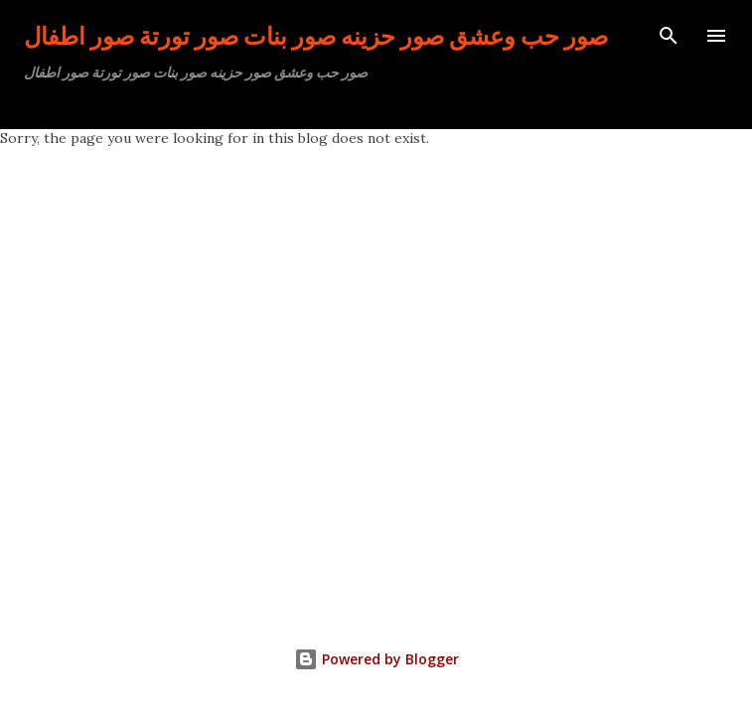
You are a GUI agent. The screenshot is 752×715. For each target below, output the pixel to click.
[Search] (668, 36)
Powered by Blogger (376, 658)
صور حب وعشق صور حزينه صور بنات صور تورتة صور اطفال (316, 35)
